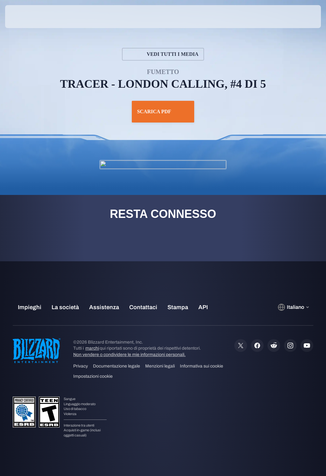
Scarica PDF (163, 111)
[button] (301, 16)
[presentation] (24, 16)
